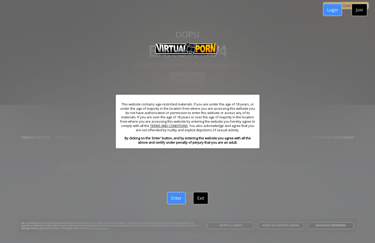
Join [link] (359, 10)
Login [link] (332, 10)
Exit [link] (200, 198)
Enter (176, 198)
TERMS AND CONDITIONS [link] (169, 125)
